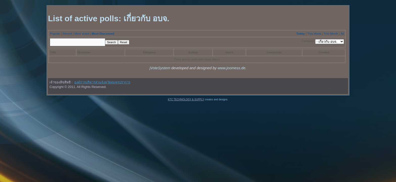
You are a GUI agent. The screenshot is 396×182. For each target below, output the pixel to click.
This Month (331, 33)
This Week (314, 33)
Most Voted (82, 33)
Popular (55, 33)
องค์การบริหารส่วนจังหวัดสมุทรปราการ (102, 82)
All (342, 33)
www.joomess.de (231, 68)
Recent (67, 33)
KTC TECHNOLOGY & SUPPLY (186, 99)
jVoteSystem (160, 68)
